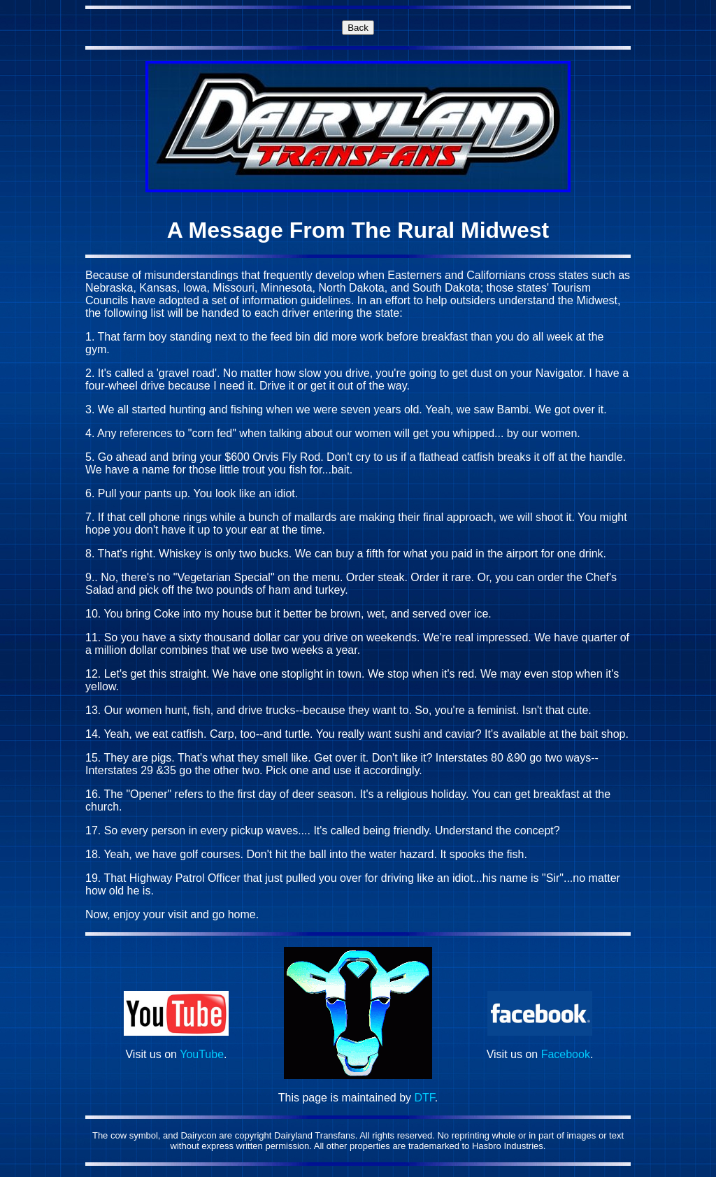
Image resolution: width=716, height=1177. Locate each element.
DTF (425, 1098)
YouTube (202, 1054)
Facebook (565, 1054)
